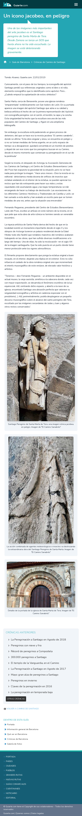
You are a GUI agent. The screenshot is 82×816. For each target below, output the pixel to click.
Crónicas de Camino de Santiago (49, 62)
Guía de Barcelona (21, 62)
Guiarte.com (8, 813)
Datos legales (37, 813)
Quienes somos (23, 813)
